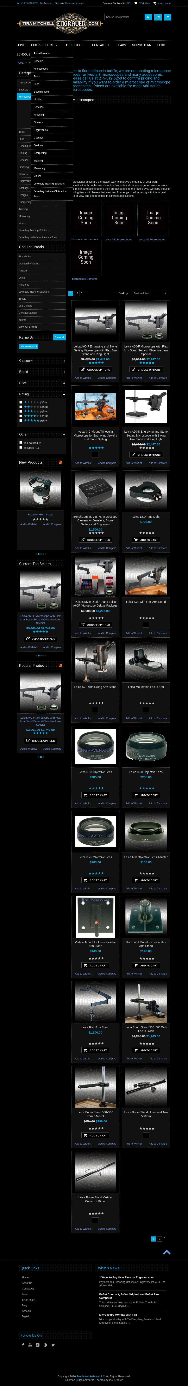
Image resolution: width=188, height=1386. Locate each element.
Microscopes (28, 84)
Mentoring (24, 315)
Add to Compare (107, 377)
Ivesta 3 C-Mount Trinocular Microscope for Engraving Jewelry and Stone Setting (95, 435)
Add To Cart (146, 540)
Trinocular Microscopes (85, 239)
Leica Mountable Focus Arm (146, 687)
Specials (24, 217)
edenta (22, 419)
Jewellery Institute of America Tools (38, 336)
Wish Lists (144, 3)
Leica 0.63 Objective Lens (95, 772)
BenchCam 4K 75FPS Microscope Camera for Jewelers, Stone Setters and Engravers (95, 520)
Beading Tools (27, 245)
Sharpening (25, 301)
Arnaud (23, 369)
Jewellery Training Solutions (34, 329)
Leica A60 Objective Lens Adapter (146, 857)
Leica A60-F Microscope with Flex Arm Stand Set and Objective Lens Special (146, 350)
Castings (24, 287)
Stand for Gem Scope (40, 486)
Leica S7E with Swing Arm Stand (95, 687)
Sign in (58, 3)
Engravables (26, 280)
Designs (23, 294)
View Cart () (164, 3)
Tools (22, 231)
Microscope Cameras (85, 278)
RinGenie (24, 383)
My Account (46, 3)
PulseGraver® (27, 210)
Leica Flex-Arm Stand (95, 1027)
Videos (23, 322)
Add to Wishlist (83, 377)
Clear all (59, 75)
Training (23, 308)
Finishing (24, 266)
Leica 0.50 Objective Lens (146, 772)
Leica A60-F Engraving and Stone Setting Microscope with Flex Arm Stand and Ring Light (95, 350)
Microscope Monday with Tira (118, 1314)
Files (21, 238)
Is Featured (30, 181)
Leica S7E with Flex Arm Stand (146, 601)
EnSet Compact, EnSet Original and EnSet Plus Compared (129, 1296)
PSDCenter (116, 1379)
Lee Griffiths (25, 405)
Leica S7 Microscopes (152, 239)
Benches (24, 259)
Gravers (23, 273)
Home (20, 63)
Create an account (74, 3)
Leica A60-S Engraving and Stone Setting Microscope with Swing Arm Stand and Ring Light (146, 435)
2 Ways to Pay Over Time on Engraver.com (126, 1277)
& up (33, 140)
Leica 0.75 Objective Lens (95, 857)
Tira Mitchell (25, 356)
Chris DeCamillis (28, 412)
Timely (22, 398)
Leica (22, 376)
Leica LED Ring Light (146, 516)
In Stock (29, 186)
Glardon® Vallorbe (29, 363)
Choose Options (95, 369)
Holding (23, 252)
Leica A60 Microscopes (118, 239)
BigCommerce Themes (91, 1379)
